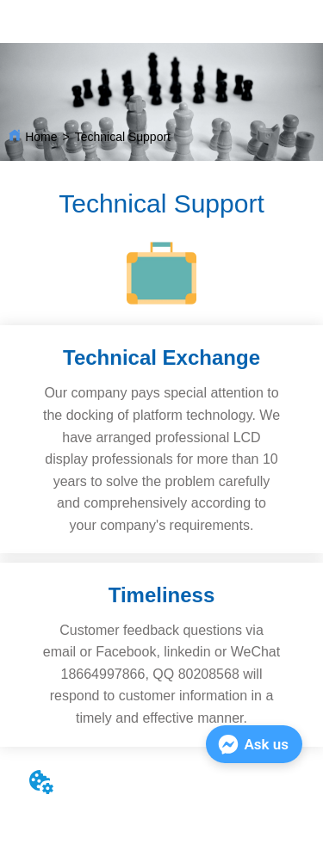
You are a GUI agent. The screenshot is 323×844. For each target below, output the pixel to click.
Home (41, 137)
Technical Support (123, 137)
